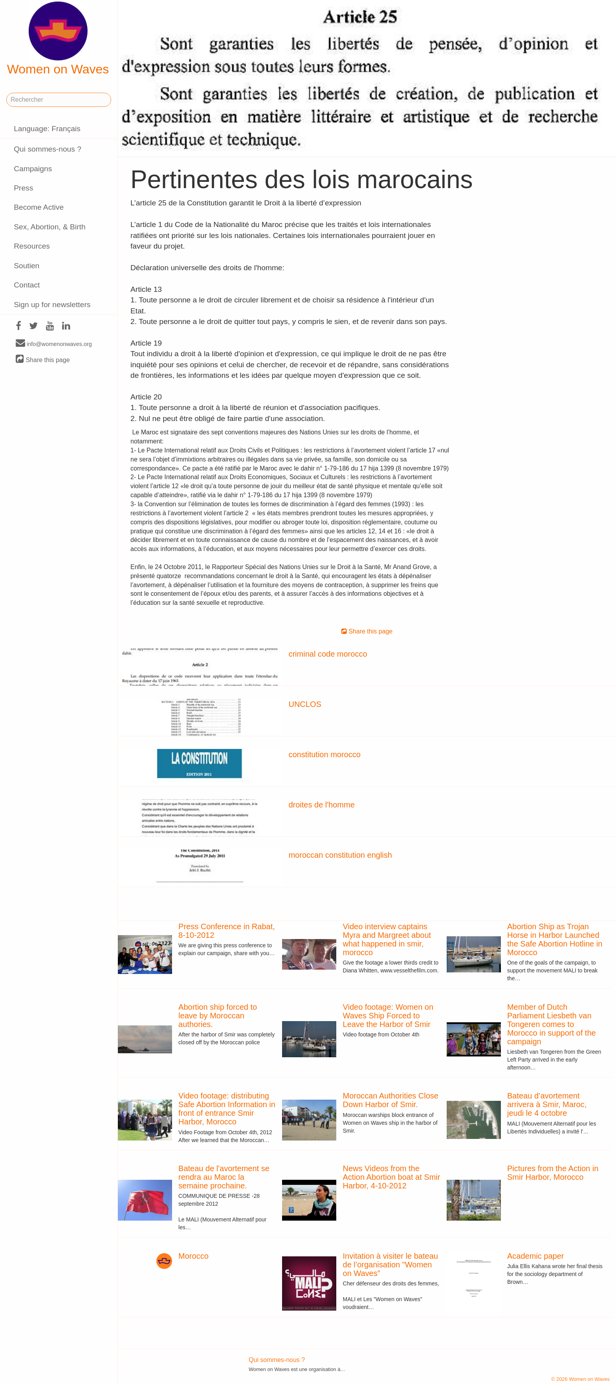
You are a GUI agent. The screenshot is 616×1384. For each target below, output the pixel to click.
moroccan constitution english (340, 855)
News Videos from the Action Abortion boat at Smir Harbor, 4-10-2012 (391, 1177)
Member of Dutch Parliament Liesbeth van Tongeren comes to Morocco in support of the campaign (551, 1024)
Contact (27, 285)
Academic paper (535, 1256)
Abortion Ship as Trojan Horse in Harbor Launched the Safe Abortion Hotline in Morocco (554, 939)
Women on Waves (58, 39)
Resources (32, 246)
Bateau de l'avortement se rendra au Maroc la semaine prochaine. (224, 1177)
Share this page (43, 359)
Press (23, 188)
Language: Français (47, 128)
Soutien (26, 266)
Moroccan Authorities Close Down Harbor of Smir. (390, 1100)
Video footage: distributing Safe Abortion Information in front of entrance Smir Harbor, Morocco (226, 1108)
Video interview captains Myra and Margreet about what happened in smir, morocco (387, 939)
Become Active (39, 207)
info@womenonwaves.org (54, 344)
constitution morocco (324, 754)
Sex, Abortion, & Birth (49, 227)
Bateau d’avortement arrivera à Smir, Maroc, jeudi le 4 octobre (547, 1104)
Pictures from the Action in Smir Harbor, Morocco (552, 1172)
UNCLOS (304, 704)
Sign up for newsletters (52, 304)
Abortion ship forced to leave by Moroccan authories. (217, 1016)
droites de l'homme (321, 804)
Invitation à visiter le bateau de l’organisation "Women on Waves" (390, 1265)
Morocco (193, 1256)
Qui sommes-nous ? (47, 149)
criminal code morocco (327, 654)
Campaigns (33, 169)
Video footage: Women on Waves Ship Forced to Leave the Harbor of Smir (388, 1016)
